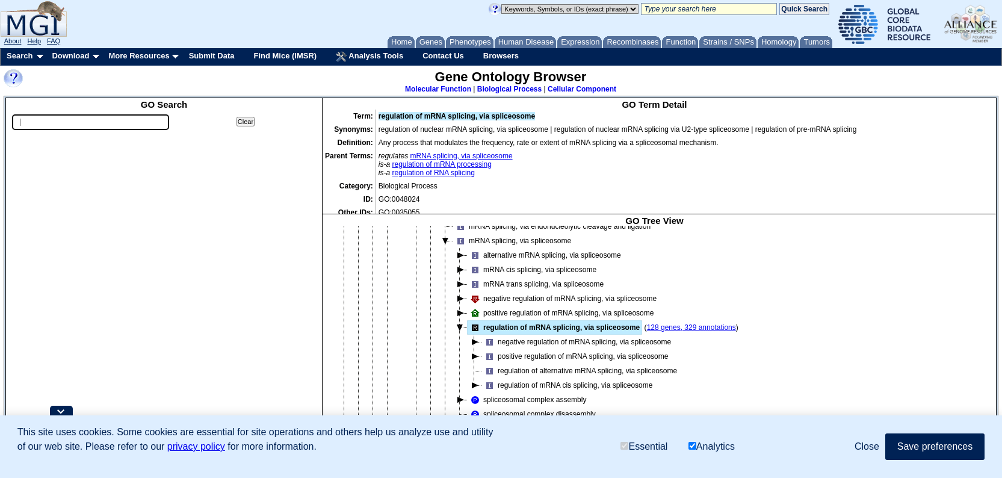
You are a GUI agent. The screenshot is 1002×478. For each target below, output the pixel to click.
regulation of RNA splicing (433, 173)
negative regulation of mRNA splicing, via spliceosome (562, 298)
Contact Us (443, 55)
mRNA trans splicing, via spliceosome (536, 284)
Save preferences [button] (935, 446)
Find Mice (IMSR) (285, 55)
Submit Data (212, 55)
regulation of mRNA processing (442, 164)
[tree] (654, 335)
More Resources (138, 55)
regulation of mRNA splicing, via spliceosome (554, 327)
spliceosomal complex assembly (527, 400)
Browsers (501, 55)
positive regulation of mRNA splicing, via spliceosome (561, 313)
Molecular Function (438, 89)
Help (34, 41)
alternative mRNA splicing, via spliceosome (544, 255)
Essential (643, 446)
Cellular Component (582, 89)
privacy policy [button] (196, 446)
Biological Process (509, 89)
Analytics (711, 446)
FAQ (53, 41)
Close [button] (867, 446)
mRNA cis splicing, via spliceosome (532, 269)
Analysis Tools (369, 56)
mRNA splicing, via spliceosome (461, 156)
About (13, 41)
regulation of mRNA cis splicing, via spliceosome (567, 385)
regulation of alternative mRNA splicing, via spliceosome (579, 371)
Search (19, 55)
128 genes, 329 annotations (691, 327)
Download (70, 55)
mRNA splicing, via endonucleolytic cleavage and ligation (552, 226)
